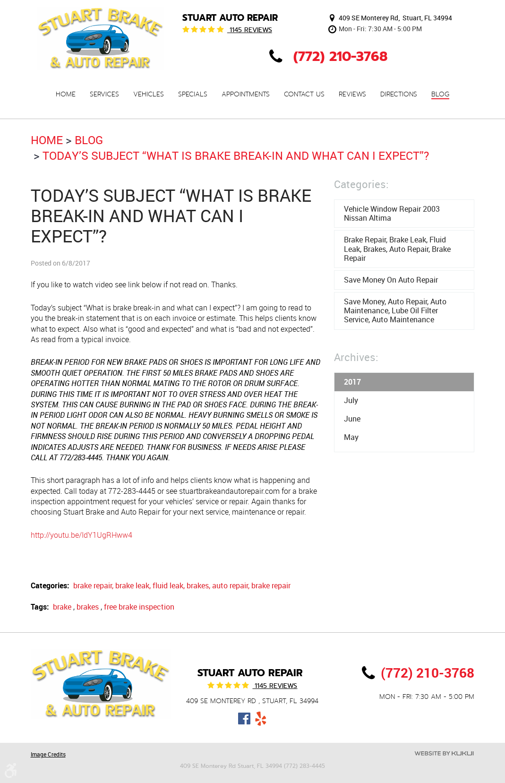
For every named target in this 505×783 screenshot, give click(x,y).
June (352, 418)
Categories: (361, 184)
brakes (88, 607)
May (351, 437)
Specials (192, 94)
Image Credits (48, 754)
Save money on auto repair (391, 280)
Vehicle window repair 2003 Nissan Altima (392, 213)
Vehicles (148, 94)
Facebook (244, 718)
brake (62, 607)
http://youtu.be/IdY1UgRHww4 (81, 535)
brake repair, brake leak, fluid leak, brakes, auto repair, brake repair (182, 585)
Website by (444, 753)
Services (104, 94)
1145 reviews (249, 29)
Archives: (356, 357)
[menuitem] (66, 94)
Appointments (246, 94)
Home (66, 94)
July (351, 400)
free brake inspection (139, 607)
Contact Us (304, 94)
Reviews (352, 94)
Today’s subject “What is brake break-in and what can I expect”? (236, 155)
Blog (440, 94)
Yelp (260, 718)
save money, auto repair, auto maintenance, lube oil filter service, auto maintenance (395, 310)
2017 (352, 382)
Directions (398, 94)
